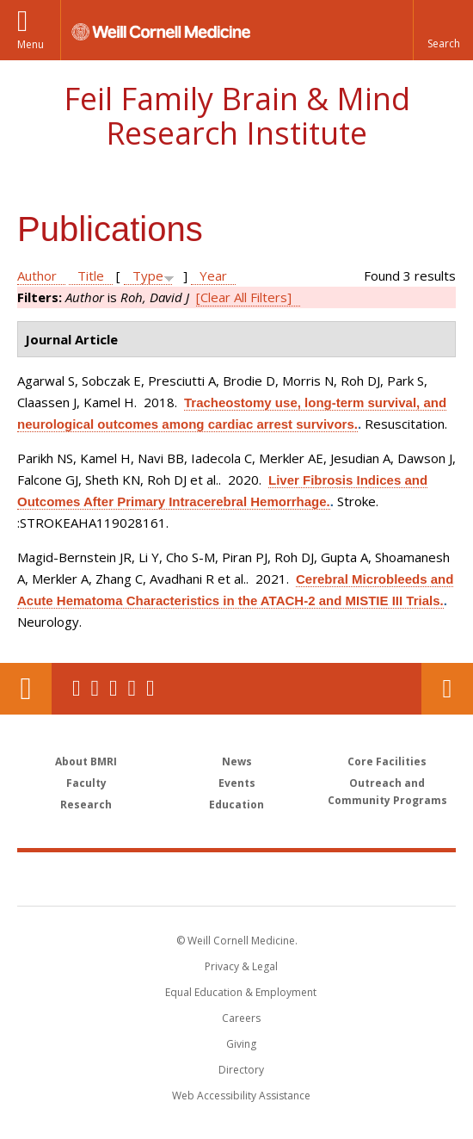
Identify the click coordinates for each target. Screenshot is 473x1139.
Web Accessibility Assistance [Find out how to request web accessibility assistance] (241, 1095)
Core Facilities (387, 761)
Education (236, 804)
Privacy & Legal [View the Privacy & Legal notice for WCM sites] (241, 966)
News (237, 761)
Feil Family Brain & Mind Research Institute (237, 115)
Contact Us (447, 689)
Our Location (26, 689)
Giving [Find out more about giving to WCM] (241, 1044)
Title (90, 275)
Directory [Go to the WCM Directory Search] (241, 1069)
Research (86, 804)
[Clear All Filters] (244, 297)
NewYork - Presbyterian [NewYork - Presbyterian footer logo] (346, 878)
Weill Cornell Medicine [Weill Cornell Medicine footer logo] (145, 878)
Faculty (86, 783)
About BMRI (86, 761)
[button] (443, 30)
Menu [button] (30, 44)
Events (236, 783)
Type (147, 275)
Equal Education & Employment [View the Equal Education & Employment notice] (240, 992)
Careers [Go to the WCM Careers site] (241, 1018)
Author (37, 275)
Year (213, 275)
